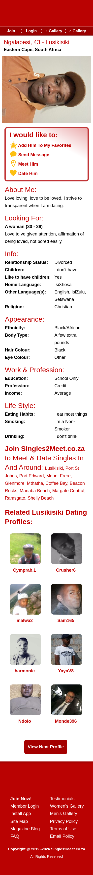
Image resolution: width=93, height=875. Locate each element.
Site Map (19, 821)
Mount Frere (58, 475)
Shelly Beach (41, 498)
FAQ (14, 836)
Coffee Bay (56, 483)
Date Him (28, 173)
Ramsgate (15, 498)
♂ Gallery (77, 31)
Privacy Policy (64, 821)
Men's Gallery (63, 813)
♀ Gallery (53, 31)
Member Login (24, 806)
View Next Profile (46, 746)
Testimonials (62, 798)
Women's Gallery (67, 806)
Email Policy (62, 836)
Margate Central (68, 490)
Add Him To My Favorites (44, 145)
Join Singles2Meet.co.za (45, 448)
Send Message (33, 154)
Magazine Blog (25, 828)
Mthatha (35, 483)
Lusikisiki (54, 468)
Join (11, 31)
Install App (20, 813)
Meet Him (28, 164)
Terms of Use (63, 828)
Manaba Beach (35, 490)
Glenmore (15, 483)
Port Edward (31, 475)
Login (31, 31)
